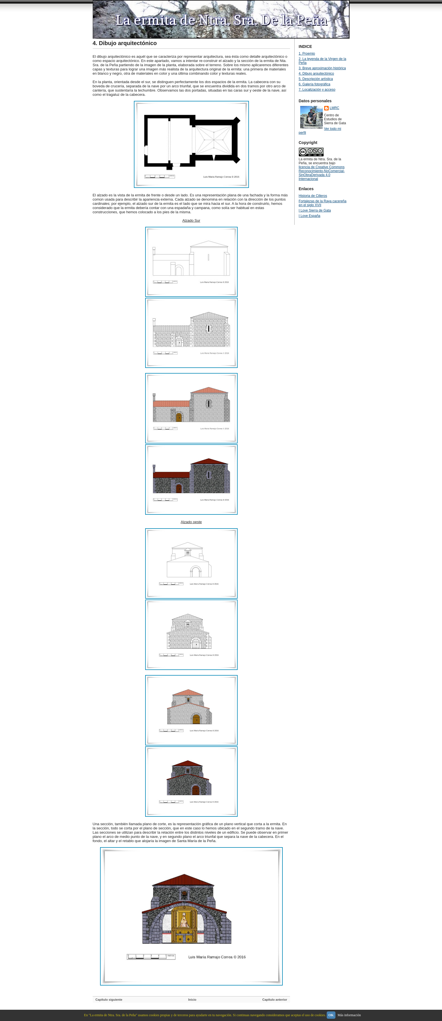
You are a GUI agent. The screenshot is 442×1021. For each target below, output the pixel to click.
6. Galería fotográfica (314, 84)
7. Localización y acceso (317, 90)
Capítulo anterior (274, 999)
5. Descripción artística (316, 79)
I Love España (310, 216)
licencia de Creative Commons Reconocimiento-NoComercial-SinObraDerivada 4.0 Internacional (322, 173)
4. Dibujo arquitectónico (125, 43)
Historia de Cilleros (313, 196)
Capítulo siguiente (109, 999)
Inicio (192, 999)
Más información (349, 1015)
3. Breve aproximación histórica (322, 68)
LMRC (334, 108)
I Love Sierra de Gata (315, 210)
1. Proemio (307, 54)
